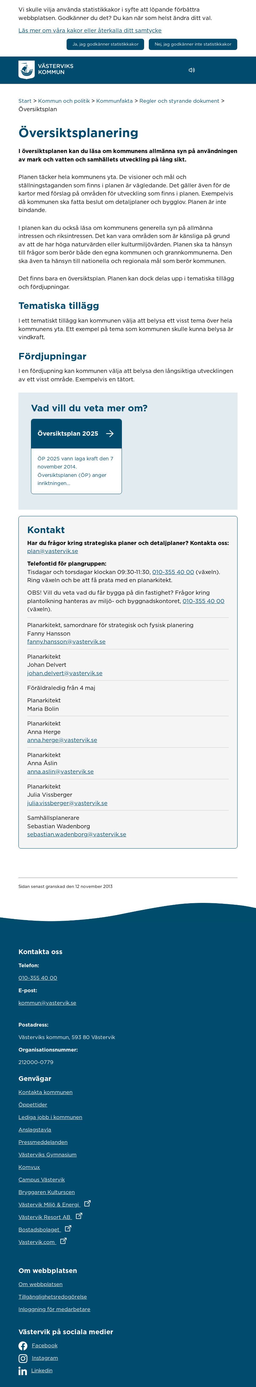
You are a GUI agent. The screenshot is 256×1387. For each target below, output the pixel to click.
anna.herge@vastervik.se (62, 739)
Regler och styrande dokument (179, 101)
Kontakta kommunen (45, 1092)
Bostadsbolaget (72, 1228)
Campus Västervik (41, 1179)
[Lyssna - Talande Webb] (193, 70)
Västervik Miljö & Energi (81, 1203)
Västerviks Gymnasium (47, 1155)
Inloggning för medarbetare (54, 1309)
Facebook (37, 1345)
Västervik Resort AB (77, 1215)
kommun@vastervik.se (47, 1003)
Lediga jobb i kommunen (50, 1117)
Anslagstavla (34, 1130)
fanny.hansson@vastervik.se (66, 641)
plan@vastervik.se (52, 550)
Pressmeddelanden (43, 1142)
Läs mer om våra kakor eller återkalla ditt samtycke (90, 30)
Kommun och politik (64, 101)
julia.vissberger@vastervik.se (67, 803)
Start (25, 101)
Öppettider (32, 1105)
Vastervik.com (69, 1240)
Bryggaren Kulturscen (46, 1192)
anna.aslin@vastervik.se (60, 771)
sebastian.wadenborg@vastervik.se (76, 834)
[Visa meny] (230, 70)
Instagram (38, 1358)
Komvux (29, 1167)
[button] (209, 70)
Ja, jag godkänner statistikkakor (105, 44)
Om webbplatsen (40, 1284)
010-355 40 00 (173, 571)
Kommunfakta (114, 101)
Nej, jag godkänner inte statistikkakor (193, 44)
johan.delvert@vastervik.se (65, 673)
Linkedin (35, 1371)
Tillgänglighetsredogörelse (52, 1297)
